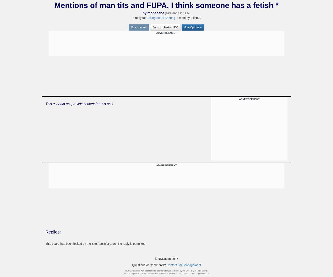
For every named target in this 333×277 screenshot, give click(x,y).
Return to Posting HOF (165, 27)
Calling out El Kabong (161, 18)
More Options (193, 27)
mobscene (155, 13)
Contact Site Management (183, 265)
